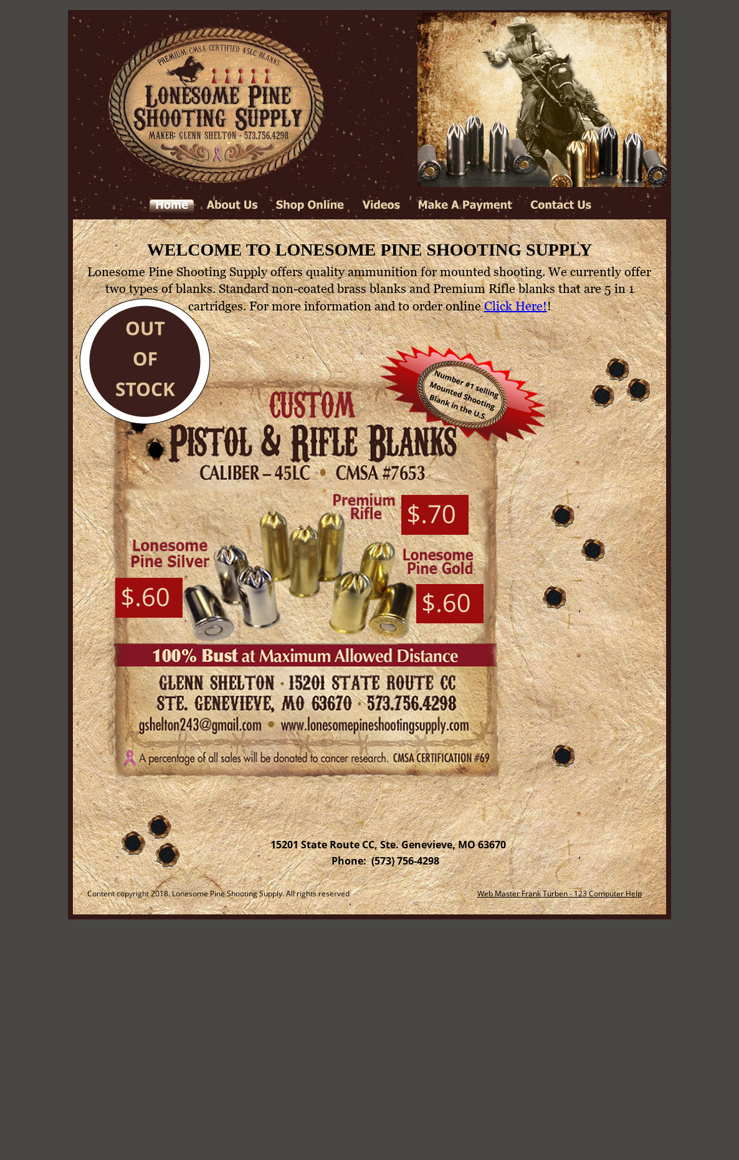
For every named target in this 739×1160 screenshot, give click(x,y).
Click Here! (515, 306)
